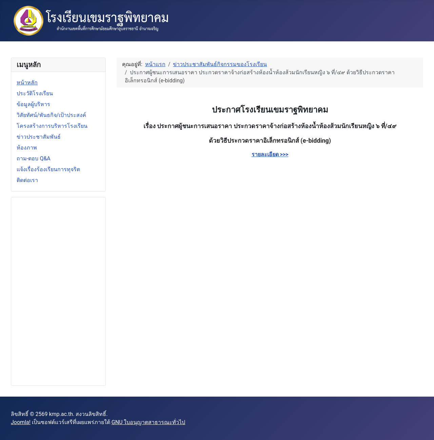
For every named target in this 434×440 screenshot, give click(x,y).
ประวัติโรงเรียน (35, 93)
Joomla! (21, 422)
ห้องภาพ (27, 147)
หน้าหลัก (27, 82)
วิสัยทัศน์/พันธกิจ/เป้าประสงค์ (51, 115)
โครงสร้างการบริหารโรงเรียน (52, 126)
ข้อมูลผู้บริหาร (33, 104)
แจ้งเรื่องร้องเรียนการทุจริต (48, 169)
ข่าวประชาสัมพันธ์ (39, 137)
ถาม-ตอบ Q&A (34, 158)
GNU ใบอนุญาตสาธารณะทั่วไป (148, 422)
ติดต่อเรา (27, 180)
